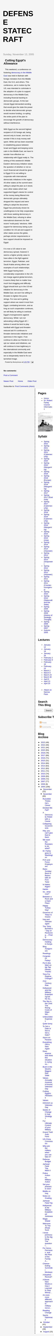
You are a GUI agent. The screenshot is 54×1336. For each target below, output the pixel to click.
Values (45, 1100)
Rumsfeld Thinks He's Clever (47, 802)
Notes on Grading (47, 1197)
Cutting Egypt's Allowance (47, 1094)
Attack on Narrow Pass (48, 692)
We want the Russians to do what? (47, 844)
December (47, 789)
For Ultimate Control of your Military (47, 1125)
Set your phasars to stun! (47, 1186)
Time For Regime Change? (47, 976)
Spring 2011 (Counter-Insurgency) (48, 585)
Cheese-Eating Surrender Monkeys (47, 1268)
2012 (43, 768)
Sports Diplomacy (48, 1317)
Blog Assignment (47, 948)
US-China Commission (48, 1141)
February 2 (48, 658)
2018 (43, 753)
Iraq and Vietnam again (47, 921)
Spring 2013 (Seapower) (48, 560)
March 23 (48, 675)
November (47, 794)
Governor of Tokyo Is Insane (48, 914)
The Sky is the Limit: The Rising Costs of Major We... (47, 1007)
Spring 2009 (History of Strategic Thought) (48, 615)
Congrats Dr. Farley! (47, 958)
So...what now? (46, 893)
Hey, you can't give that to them (48, 834)
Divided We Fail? (47, 809)
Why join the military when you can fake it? (47, 1151)
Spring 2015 (46, 533)
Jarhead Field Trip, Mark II (47, 1167)
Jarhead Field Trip (47, 1202)
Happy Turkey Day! (46, 908)
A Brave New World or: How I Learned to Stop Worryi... (47, 1286)
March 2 (47, 671)
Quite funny (47, 1024)
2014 (43, 763)
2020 (43, 750)
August (46, 1332)
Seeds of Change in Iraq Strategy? (47, 1114)
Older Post (32, 381)
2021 (43, 747)
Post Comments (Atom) (25, 386)
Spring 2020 (46, 460)
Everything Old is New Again (47, 1045)
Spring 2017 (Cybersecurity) (48, 504)
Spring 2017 (46, 492)
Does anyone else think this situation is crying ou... (48, 1057)
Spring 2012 (46, 567)
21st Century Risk (47, 983)
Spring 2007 (46, 627)
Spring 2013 (46, 554)
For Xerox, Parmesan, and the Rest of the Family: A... (47, 1254)
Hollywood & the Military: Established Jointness (48, 1210)
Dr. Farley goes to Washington (48, 854)
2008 (43, 779)
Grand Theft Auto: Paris (48, 1134)
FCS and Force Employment (48, 863)
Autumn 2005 (47, 631)
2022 (43, 745)
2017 (43, 755)
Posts (43, 723)
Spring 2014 (46, 543)
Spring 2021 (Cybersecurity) (48, 453)
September (47, 1327)
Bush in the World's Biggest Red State (47, 1071)
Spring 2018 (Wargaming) (48, 485)
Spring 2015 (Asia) (46, 538)
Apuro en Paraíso (47, 1038)
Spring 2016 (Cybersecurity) (48, 517)
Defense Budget (47, 1160)
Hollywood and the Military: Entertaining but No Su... (48, 993)
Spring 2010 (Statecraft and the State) (48, 600)
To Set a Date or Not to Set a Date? (47, 1030)
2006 (43, 784)
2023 (43, 742)
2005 (43, 787)
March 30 (48, 677)
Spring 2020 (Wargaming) (48, 466)
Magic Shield (46, 1220)
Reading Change (47, 1311)
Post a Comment (11, 375)
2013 (43, 766)
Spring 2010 (46, 593)
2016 (43, 758)
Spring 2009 (46, 608)
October (46, 1322)
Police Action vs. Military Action (47, 1177)
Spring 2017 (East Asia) (48, 497)
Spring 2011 (46, 578)
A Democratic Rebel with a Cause (47, 816)
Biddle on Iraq (46, 1192)
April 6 (46, 679)
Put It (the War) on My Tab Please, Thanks (47, 967)
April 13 (47, 681)
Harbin (45, 889)
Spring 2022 (46, 442)
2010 (43, 774)
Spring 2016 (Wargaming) (48, 526)
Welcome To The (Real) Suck (47, 1226)
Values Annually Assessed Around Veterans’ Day (48, 1083)
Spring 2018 (46, 472)
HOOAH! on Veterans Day (48, 1105)
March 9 (47, 673)
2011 (43, 771)
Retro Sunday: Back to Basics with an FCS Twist (47, 875)
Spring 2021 (46, 447)
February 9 (48, 660)
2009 (43, 776)
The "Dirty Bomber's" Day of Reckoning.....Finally (48, 931)
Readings (47, 953)
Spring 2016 (46, 511)
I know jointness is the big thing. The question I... (47, 1239)
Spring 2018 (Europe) (47, 478)
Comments (45, 727)
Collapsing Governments (47, 826)
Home (20, 381)
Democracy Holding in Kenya (47, 942)
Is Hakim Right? (46, 885)
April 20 (47, 683)
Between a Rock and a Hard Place (48, 900)
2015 (43, 760)
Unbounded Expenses (47, 1019)
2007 (43, 781)
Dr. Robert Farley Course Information (48, 404)
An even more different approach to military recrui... (48, 1301)
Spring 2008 (46, 623)
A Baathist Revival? (47, 1276)
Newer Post (8, 381)
